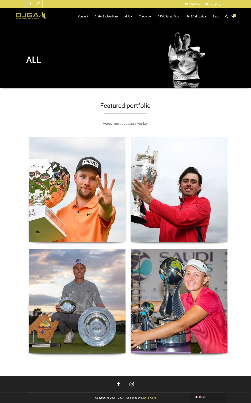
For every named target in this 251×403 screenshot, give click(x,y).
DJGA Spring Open (168, 16)
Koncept (83, 16)
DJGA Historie (196, 16)
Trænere (145, 16)
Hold (128, 16)
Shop (216, 16)
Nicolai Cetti (148, 397)
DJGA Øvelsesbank (106, 16)
